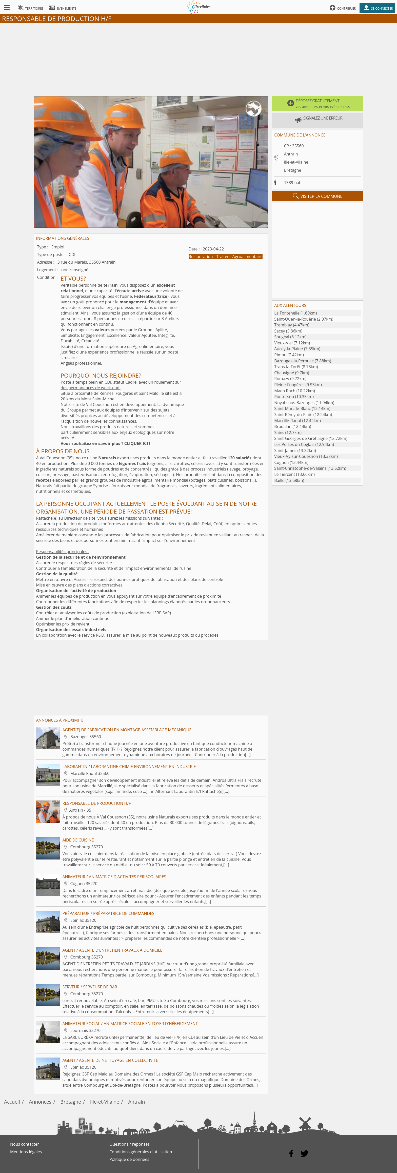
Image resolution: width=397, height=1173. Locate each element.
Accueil (12, 1101)
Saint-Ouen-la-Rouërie (295, 319)
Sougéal (281, 337)
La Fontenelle (287, 313)
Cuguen (281, 462)
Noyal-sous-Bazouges (294, 402)
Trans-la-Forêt (287, 366)
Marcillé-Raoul (287, 420)
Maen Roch (284, 391)
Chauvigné (284, 373)
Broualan (282, 426)
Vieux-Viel (283, 343)
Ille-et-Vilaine (296, 162)
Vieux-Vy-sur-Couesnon (296, 456)
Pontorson (284, 396)
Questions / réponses (129, 1144)
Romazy (281, 378)
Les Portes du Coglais (294, 444)
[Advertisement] (198, 58)
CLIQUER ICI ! (137, 443)
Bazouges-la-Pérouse (294, 361)
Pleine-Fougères (289, 384)
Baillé (279, 480)
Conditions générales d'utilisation (140, 1152)
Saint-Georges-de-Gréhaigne (301, 438)
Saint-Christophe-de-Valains (300, 468)
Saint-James (285, 450)
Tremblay (283, 325)
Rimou (280, 355)
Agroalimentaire (247, 256)
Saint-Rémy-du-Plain (293, 414)
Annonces (40, 1101)
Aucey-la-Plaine (288, 348)
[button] (317, 103)
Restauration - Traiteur (210, 256)
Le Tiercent (284, 474)
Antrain (291, 154)
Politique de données (129, 1159)
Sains (279, 432)
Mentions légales (26, 1152)
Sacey (279, 331)
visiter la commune (318, 196)
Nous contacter (24, 1144)
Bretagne (292, 170)
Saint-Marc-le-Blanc (292, 408)
